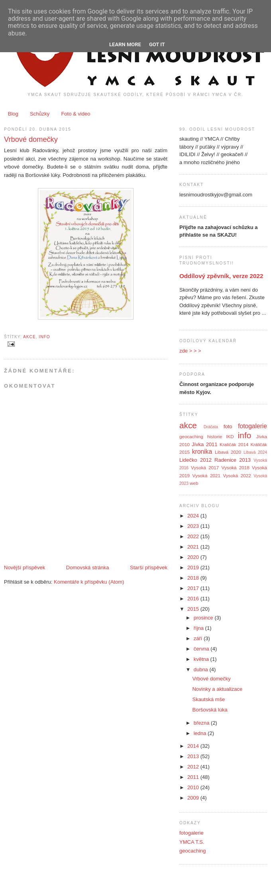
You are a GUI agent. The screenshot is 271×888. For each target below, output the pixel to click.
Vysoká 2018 (235, 467)
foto (228, 426)
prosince (204, 618)
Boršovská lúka (209, 710)
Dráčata (211, 427)
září (199, 638)
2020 (193, 557)
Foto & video (75, 114)
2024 (193, 516)
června (202, 649)
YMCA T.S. (191, 842)
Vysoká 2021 (206, 475)
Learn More (125, 44)
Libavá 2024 (255, 452)
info (44, 337)
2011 (193, 777)
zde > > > (190, 351)
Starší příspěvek (148, 567)
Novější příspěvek (24, 567)
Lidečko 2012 (195, 460)
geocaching (191, 436)
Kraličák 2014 (234, 444)
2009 (193, 798)
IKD (230, 436)
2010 (193, 787)
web (194, 483)
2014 (193, 746)
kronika (202, 451)
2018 (193, 578)
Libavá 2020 (228, 452)
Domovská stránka (87, 567)
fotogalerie (252, 426)
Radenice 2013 (232, 460)
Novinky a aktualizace (217, 689)
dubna (202, 669)
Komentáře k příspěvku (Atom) (89, 582)
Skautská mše (208, 699)
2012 (193, 767)
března (202, 723)
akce (29, 337)
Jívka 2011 (205, 444)
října (199, 628)
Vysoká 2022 (237, 475)
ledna (201, 733)
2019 (193, 567)
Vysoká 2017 (205, 467)
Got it (157, 44)
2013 (193, 756)
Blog (13, 114)
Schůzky (39, 114)
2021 (193, 547)
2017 (193, 588)
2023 (193, 526)
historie (214, 436)
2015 (193, 609)
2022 (193, 536)
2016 (193, 599)
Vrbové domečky (31, 139)
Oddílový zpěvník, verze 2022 (221, 275)
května (202, 659)
